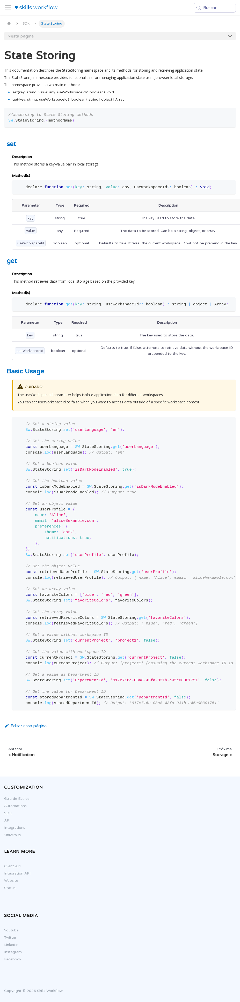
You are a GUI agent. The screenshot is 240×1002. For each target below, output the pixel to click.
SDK (5, 813)
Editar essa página (25, 725)
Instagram (10, 952)
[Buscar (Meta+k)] (215, 8)
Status (7, 888)
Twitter (8, 937)
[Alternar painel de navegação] (8, 8)
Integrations (12, 827)
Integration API (15, 873)
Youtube (9, 930)
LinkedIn (9, 945)
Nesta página (21, 36)
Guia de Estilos (14, 798)
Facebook (10, 959)
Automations (13, 806)
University (10, 835)
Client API (10, 866)
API (5, 820)
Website (9, 880)
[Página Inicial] (9, 24)
